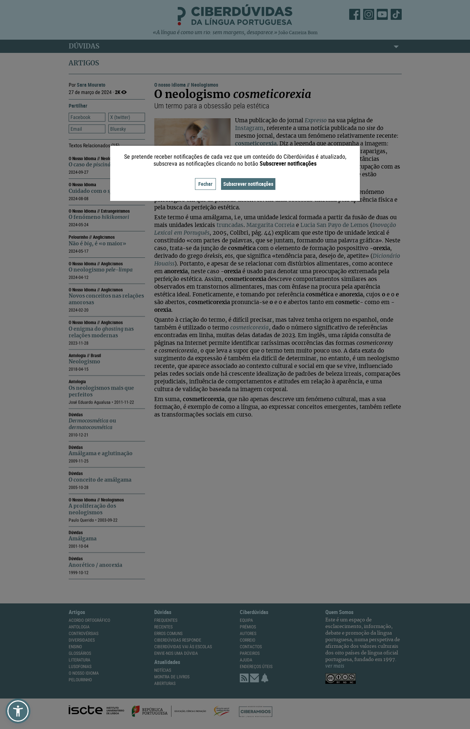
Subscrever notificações (248, 183)
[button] (18, 711)
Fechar (205, 183)
